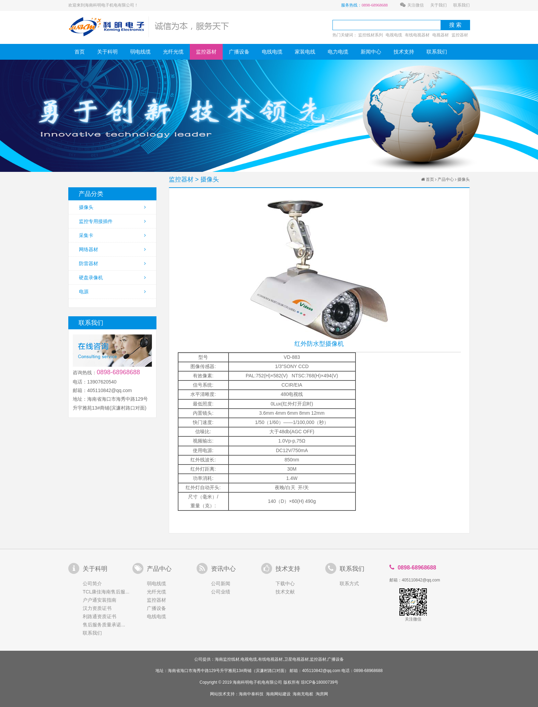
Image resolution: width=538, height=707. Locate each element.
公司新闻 (220, 583)
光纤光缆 (173, 52)
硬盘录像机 (112, 277)
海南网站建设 (278, 694)
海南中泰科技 (251, 694)
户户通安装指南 (99, 600)
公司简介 (92, 583)
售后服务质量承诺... (104, 624)
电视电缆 (394, 35)
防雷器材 (112, 263)
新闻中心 (371, 52)
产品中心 (445, 179)
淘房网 (322, 694)
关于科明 (107, 52)
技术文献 (285, 591)
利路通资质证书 (99, 616)
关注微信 (412, 5)
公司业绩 (220, 591)
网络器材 (112, 249)
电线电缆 (272, 52)
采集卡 (112, 235)
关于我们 (438, 5)
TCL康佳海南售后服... (106, 591)
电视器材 (440, 35)
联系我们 (461, 5)
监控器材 (460, 35)
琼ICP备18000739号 (319, 682)
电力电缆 (338, 52)
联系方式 (349, 583)
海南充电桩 (303, 694)
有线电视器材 (417, 35)
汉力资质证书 (97, 608)
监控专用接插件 (112, 221)
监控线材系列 (370, 35)
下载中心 (285, 583)
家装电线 (305, 52)
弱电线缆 (140, 52)
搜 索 (455, 25)
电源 (112, 291)
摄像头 (112, 207)
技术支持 (404, 52)
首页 (79, 52)
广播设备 (239, 52)
